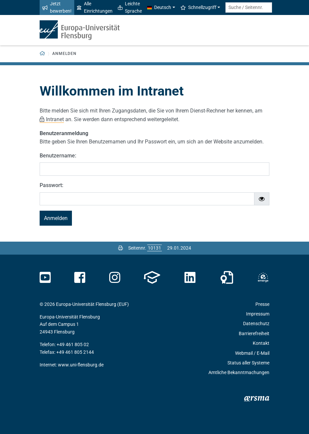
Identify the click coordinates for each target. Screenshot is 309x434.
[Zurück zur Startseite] (42, 53)
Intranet (55, 119)
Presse (262, 304)
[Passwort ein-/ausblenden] (261, 199)
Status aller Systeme (248, 362)
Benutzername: (58, 155)
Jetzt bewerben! (57, 7)
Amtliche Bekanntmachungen (238, 372)
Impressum (257, 314)
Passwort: (51, 185)
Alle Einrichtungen (95, 7)
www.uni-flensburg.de (81, 364)
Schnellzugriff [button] (198, 7)
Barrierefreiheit (254, 333)
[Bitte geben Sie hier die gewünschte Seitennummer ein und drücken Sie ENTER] (154, 248)
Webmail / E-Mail (252, 353)
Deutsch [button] (159, 7)
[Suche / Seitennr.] (248, 7)
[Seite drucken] (120, 248)
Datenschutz (256, 323)
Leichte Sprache (130, 7)
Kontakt (261, 343)
